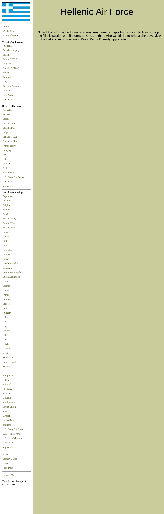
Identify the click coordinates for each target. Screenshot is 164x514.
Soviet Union (9, 406)
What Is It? (8, 454)
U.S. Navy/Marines (12, 438)
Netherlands (9, 357)
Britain (7, 54)
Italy (5, 81)
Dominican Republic (13, 272)
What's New (9, 31)
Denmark (7, 268)
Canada (6, 236)
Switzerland (9, 172)
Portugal (7, 384)
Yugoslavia (8, 186)
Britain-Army (9, 218)
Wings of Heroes (11, 35)
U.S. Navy (8, 99)
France (7, 72)
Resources (8, 467)
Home (6, 26)
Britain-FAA (9, 123)
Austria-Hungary (12, 50)
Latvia (6, 344)
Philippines (8, 375)
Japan (5, 339)
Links (5, 463)
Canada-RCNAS (11, 68)
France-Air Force (12, 141)
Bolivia (6, 209)
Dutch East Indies (11, 277)
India (5, 317)
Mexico (6, 353)
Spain (5, 168)
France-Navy (10, 145)
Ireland (6, 330)
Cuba (5, 259)
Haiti (5, 308)
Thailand (7, 424)
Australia (8, 45)
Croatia (6, 254)
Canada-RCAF (11, 136)
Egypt (6, 281)
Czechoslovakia (10, 263)
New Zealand (9, 362)
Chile (5, 241)
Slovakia (7, 398)
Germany (8, 77)
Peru (5, 371)
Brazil (6, 118)
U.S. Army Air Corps (13, 177)
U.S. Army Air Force (13, 429)
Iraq (5, 326)
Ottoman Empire (11, 86)
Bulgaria (7, 63)
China (6, 245)
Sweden (7, 415)
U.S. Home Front (11, 433)
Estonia (6, 285)
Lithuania (7, 348)
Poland (6, 380)
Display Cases (10, 458)
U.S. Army (8, 95)
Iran (5, 154)
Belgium (7, 205)
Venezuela (8, 442)
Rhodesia (7, 389)
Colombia (7, 250)
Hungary (7, 150)
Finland (6, 290)
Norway (7, 366)
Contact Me (8, 475)
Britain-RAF (9, 127)
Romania (8, 90)
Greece (6, 303)
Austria (7, 114)
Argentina (7, 196)
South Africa (9, 402)
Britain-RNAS (10, 59)
